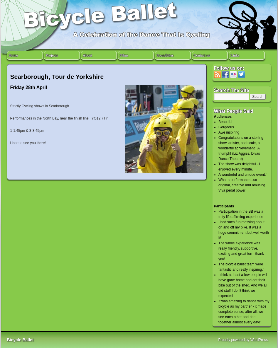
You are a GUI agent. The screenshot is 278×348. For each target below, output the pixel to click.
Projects (52, 55)
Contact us (202, 55)
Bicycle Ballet (20, 339)
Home (13, 55)
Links (235, 55)
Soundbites (165, 55)
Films (124, 55)
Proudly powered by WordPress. (243, 340)
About (87, 55)
